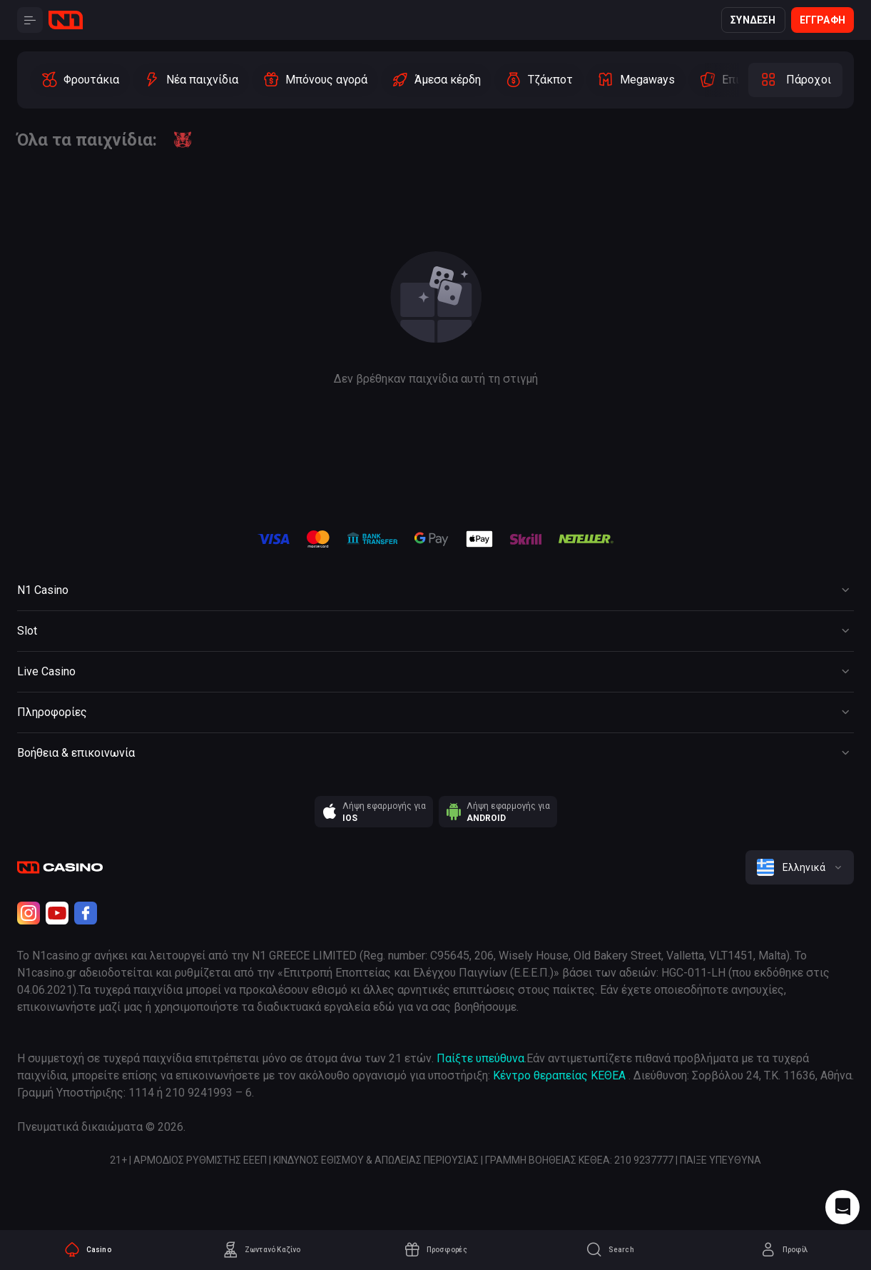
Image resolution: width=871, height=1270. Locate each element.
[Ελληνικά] (799, 867)
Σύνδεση (752, 20)
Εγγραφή (822, 20)
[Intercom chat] (842, 1207)
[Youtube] (57, 913)
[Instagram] (28, 913)
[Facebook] (85, 913)
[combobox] (799, 867)
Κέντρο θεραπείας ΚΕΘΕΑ (559, 1075)
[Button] (30, 20)
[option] (80, 80)
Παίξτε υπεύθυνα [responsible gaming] (480, 1058)
